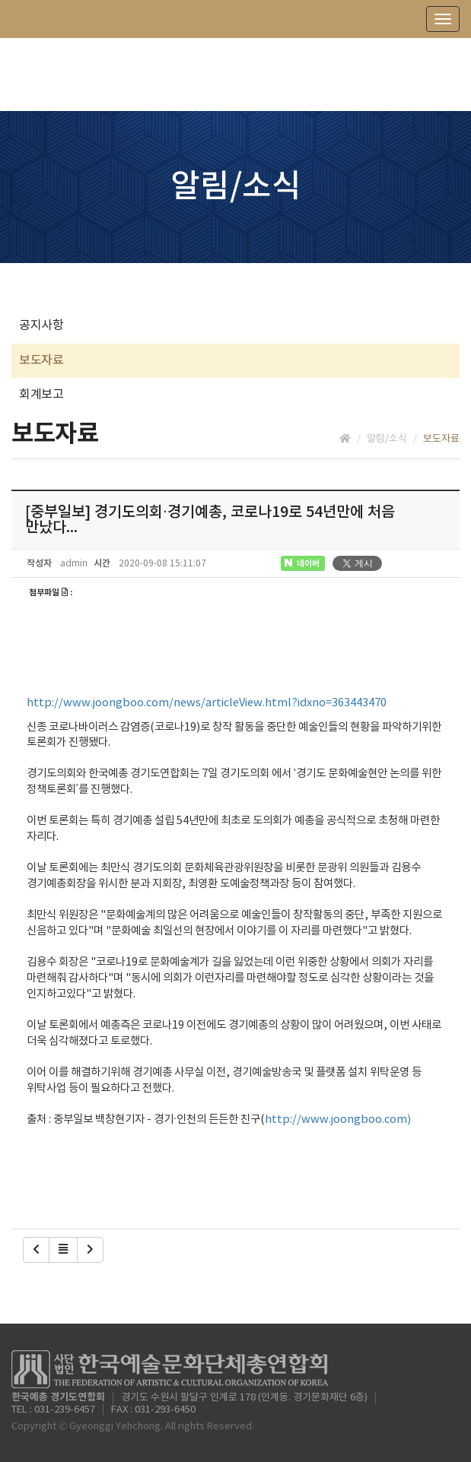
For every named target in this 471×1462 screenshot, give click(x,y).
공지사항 (41, 325)
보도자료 (41, 360)
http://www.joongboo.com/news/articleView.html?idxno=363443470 (207, 702)
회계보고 (41, 394)
